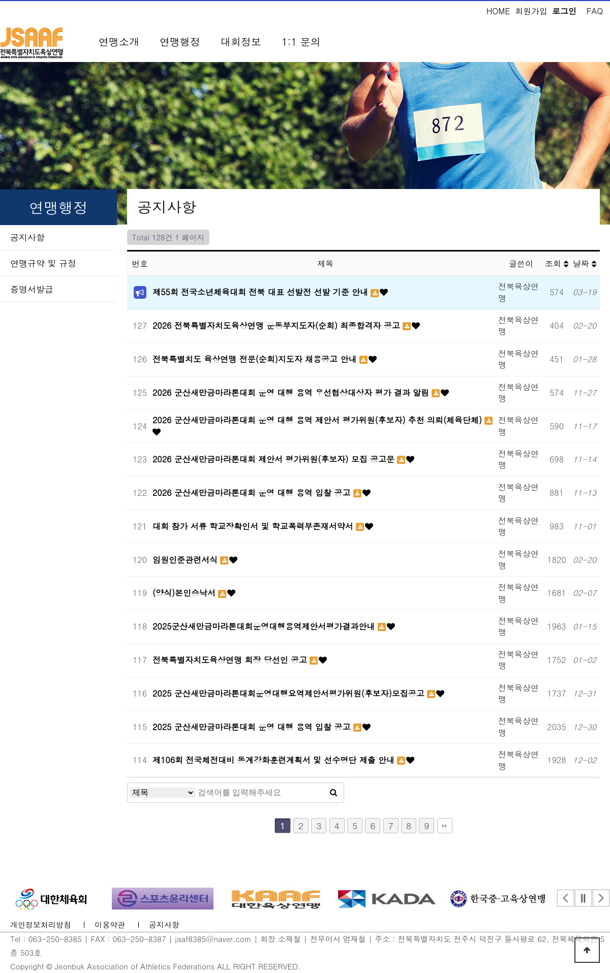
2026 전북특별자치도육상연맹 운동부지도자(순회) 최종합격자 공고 (277, 325)
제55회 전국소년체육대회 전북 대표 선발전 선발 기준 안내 (261, 292)
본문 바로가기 (0, 0)
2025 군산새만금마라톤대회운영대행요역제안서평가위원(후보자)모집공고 (289, 693)
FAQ (595, 11)
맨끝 (444, 825)
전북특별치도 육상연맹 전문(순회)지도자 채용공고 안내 (255, 359)
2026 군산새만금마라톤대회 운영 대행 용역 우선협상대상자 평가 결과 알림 (292, 392)
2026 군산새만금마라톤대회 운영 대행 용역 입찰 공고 (252, 492)
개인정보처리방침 (40, 925)
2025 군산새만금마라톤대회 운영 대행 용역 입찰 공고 (252, 727)
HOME (498, 11)
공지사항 (27, 237)
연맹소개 (119, 41)
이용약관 (110, 925)
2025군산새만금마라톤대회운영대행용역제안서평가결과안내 (265, 626)
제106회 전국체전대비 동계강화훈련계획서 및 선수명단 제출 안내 (274, 760)
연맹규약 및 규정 (43, 263)
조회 (556, 263)
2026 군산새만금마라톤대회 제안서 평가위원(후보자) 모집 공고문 (274, 459)
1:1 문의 (301, 41)
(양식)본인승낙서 (185, 593)
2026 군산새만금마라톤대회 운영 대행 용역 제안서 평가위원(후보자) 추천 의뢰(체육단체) (318, 420)
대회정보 (241, 41)
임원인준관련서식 (186, 560)
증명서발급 (31, 289)
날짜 (584, 263)
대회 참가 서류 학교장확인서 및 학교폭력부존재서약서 (254, 526)
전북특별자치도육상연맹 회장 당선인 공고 (231, 660)
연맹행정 (180, 41)
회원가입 (531, 11)
